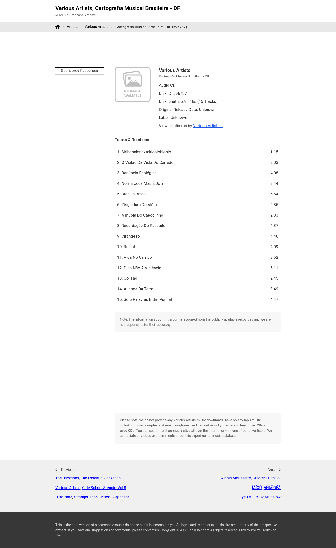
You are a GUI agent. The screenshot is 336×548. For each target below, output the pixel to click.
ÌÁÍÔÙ (257, 487)
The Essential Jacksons (101, 478)
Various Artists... (208, 125)
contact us (151, 530)
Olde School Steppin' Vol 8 (104, 487)
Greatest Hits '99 (266, 478)
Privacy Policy (249, 530)
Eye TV (245, 497)
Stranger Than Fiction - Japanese (101, 497)
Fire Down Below (266, 497)
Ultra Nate (63, 497)
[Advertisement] (168, 49)
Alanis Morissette (236, 478)
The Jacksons (67, 478)
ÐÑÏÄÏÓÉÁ (272, 487)
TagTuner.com (198, 530)
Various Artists (96, 27)
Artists (72, 27)
